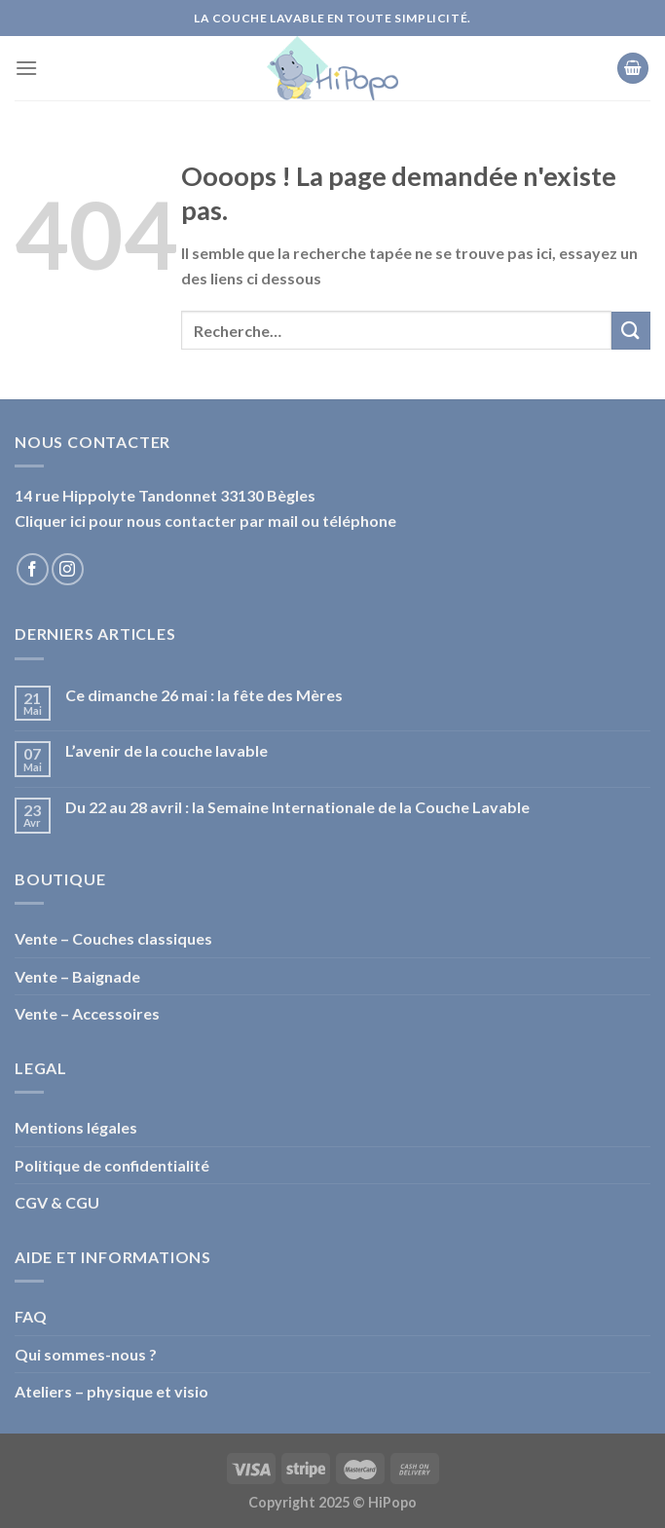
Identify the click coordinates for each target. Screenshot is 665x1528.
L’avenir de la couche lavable (166, 750)
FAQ (31, 1316)
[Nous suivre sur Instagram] (68, 569)
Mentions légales (76, 1127)
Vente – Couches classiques (113, 938)
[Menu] (26, 68)
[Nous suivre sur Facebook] (33, 569)
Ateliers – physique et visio (111, 1391)
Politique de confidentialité (112, 1165)
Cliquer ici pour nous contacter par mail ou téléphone (205, 520)
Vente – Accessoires (87, 1013)
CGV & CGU (57, 1202)
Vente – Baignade (77, 976)
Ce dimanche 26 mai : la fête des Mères (204, 695)
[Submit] (630, 331)
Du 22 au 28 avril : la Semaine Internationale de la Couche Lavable (297, 807)
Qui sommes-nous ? (86, 1354)
